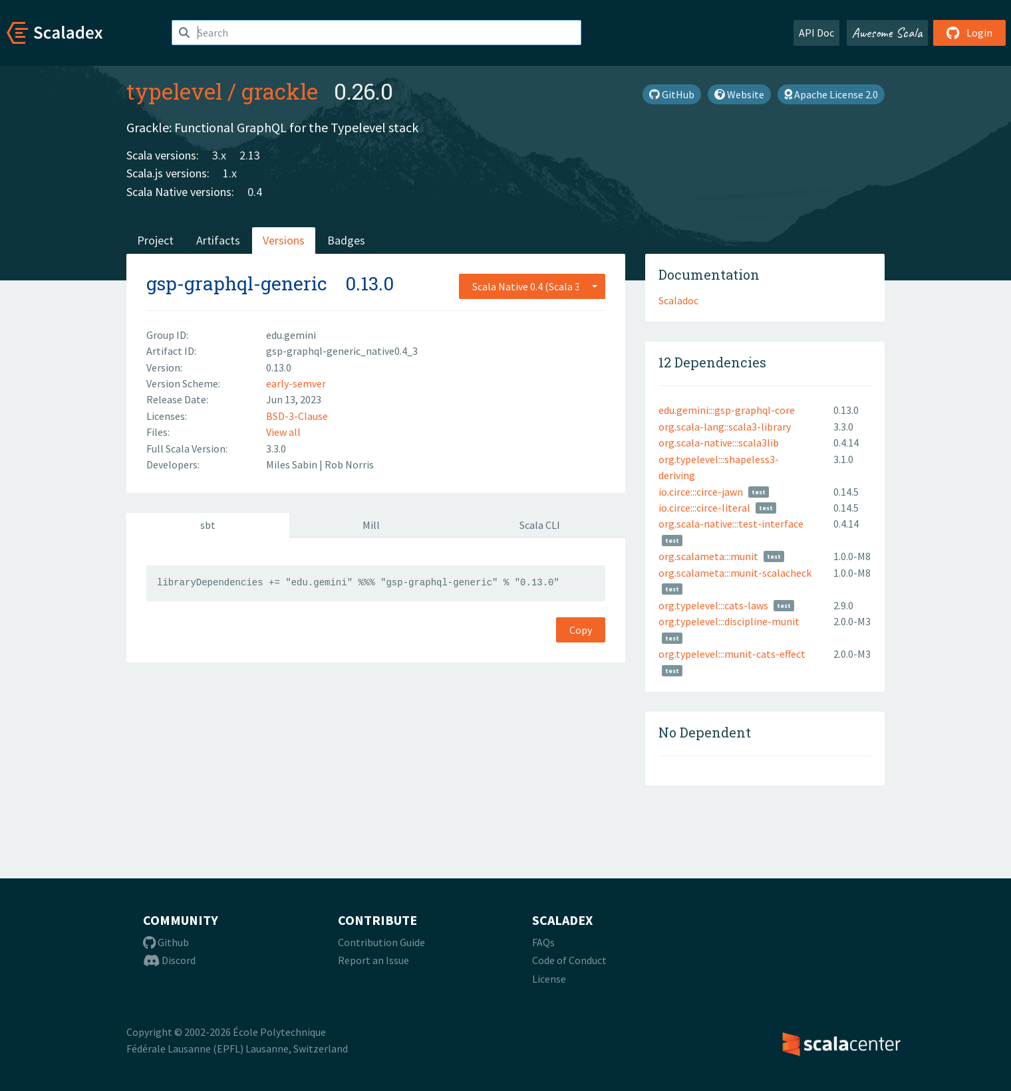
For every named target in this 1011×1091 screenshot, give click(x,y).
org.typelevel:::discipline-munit (728, 621)
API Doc (816, 32)
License (549, 978)
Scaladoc (678, 300)
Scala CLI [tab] (539, 525)
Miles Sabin (292, 464)
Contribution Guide (381, 942)
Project (155, 240)
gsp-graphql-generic (236, 283)
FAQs (543, 942)
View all (283, 432)
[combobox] (532, 286)
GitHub (671, 94)
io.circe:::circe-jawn (700, 491)
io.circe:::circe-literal (704, 507)
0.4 (254, 191)
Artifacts (218, 240)
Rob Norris (349, 464)
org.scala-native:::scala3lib (718, 442)
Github (166, 942)
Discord (169, 960)
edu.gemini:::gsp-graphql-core (726, 410)
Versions (284, 240)
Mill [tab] (371, 525)
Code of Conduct (569, 960)
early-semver (296, 383)
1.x (230, 173)
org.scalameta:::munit (708, 556)
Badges (346, 240)
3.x (219, 155)
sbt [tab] (208, 525)
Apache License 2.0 (831, 94)
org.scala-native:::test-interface (730, 523)
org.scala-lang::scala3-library (724, 426)
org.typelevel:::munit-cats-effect (731, 653)
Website (739, 94)
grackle (279, 91)
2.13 (249, 155)
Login (969, 32)
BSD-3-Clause (297, 416)
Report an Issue (373, 960)
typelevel (174, 91)
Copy (580, 630)
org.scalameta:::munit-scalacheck (734, 572)
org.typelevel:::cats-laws (713, 605)
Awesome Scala (887, 32)
